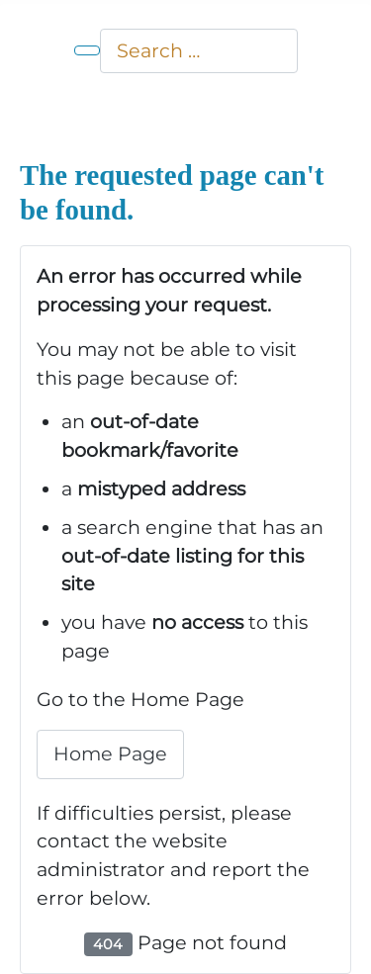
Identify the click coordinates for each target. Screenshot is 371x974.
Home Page (110, 753)
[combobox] (199, 51)
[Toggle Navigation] (87, 50)
